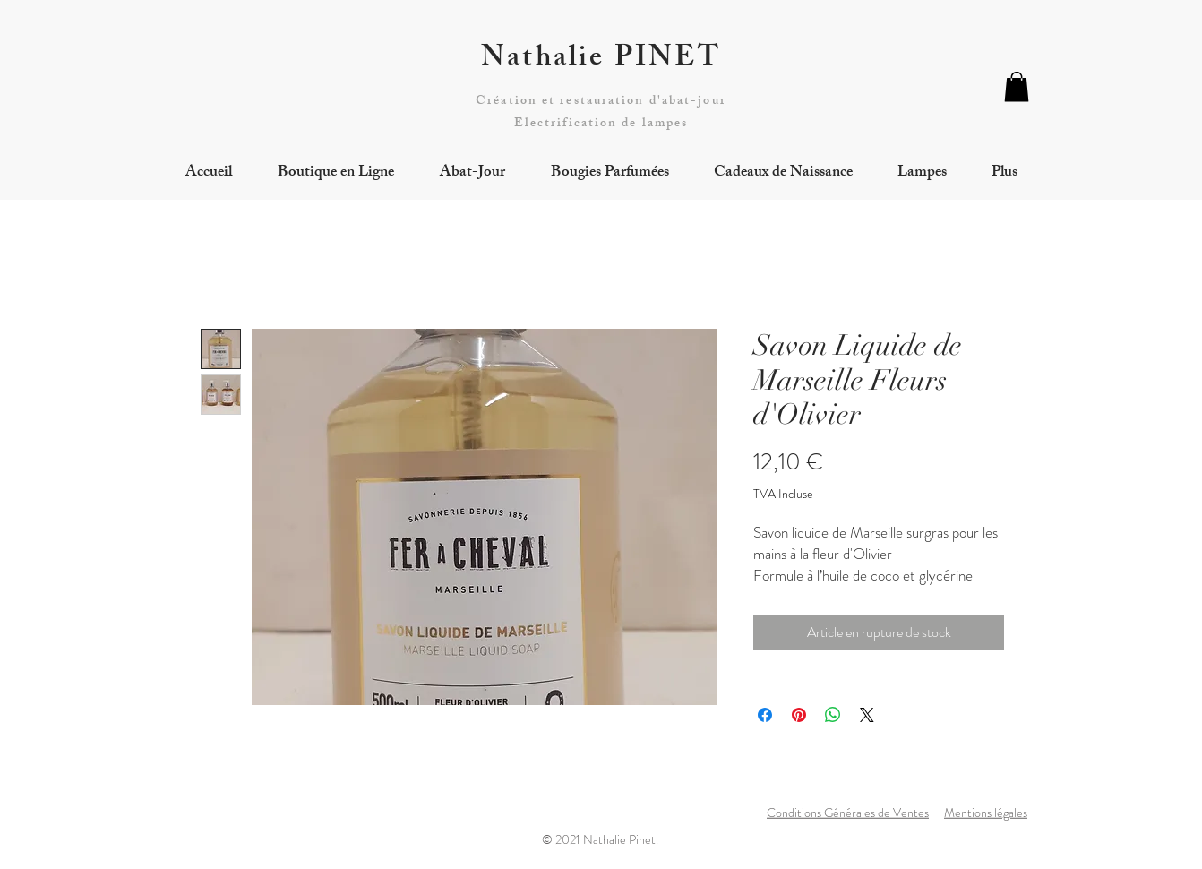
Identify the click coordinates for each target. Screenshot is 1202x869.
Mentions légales (985, 813)
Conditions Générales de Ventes (848, 813)
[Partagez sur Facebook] (765, 715)
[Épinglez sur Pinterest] (799, 715)
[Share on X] (867, 715)
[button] (1016, 86)
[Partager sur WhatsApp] (833, 715)
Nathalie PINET (601, 60)
